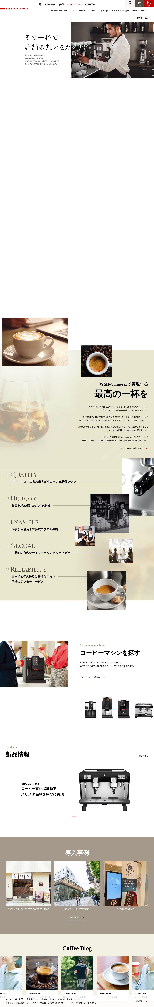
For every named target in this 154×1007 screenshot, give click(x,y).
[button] (130, 3)
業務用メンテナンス (140, 11)
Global (22, 546)
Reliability (28, 569)
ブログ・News (143, 18)
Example (24, 522)
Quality (24, 474)
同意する (139, 1001)
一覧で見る (141, 756)
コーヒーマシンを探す (87, 11)
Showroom (140, 5)
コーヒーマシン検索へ (90, 677)
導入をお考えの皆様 (120, 11)
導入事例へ (75, 917)
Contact (149, 5)
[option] (77, 790)
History (23, 498)
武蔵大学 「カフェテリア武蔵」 (77, 909)
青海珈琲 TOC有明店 (125, 909)
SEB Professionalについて (62, 11)
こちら (14, 1003)
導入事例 (104, 11)
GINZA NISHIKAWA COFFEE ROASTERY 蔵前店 (28, 909)
